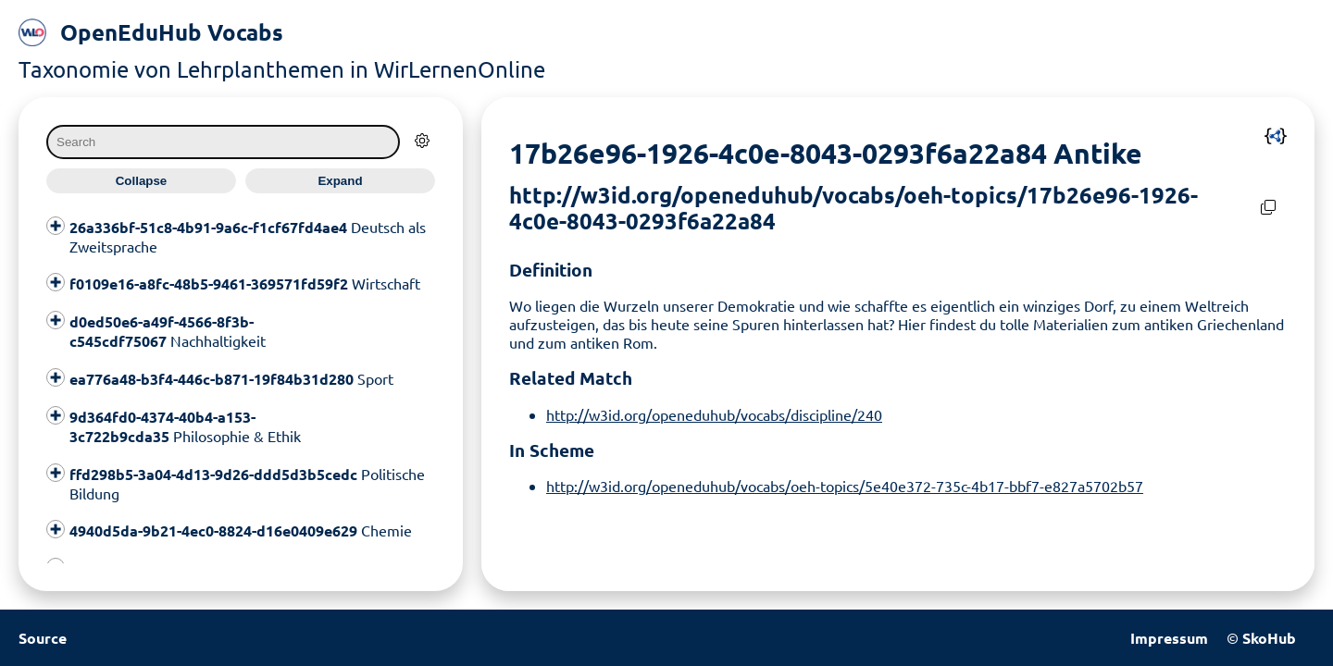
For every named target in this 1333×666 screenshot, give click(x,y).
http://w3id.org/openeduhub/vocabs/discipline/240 (714, 414)
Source (43, 638)
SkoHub (1269, 638)
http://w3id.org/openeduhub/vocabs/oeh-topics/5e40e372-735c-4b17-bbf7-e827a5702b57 (844, 485)
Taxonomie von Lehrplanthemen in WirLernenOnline (282, 69)
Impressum (1169, 638)
